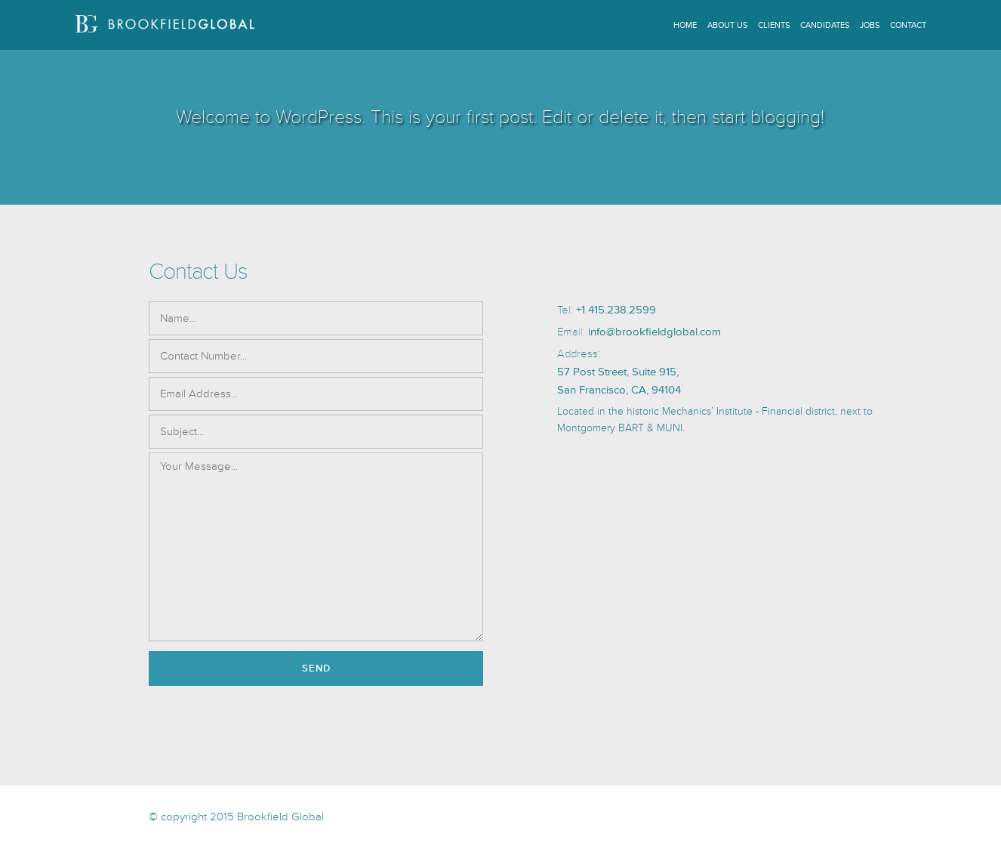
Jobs (869, 25)
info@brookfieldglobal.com (654, 332)
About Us (727, 25)
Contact (908, 25)
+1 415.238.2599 (616, 310)
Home (685, 25)
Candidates (824, 25)
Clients (774, 25)
